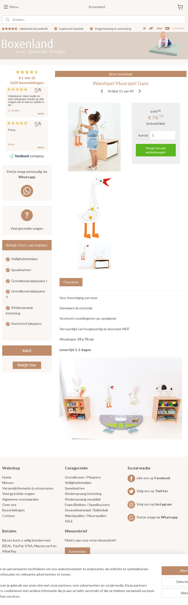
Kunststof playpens (26, 323)
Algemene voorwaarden (20, 499)
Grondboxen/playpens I (29, 281)
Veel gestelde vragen (27, 228)
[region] (62, 580)
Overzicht (71, 282)
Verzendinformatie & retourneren (27, 488)
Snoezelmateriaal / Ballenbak (86, 510)
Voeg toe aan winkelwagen (156, 150)
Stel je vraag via (153, 517)
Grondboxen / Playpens (83, 477)
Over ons (9, 505)
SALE (27, 350)
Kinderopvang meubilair (83, 499)
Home (6, 477)
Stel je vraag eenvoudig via (27, 174)
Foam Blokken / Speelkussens (87, 505)
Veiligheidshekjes (24, 259)
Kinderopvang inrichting (83, 494)
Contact (8, 516)
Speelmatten (21, 270)
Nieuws (8, 482)
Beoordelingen (13, 510)
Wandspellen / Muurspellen (85, 516)
